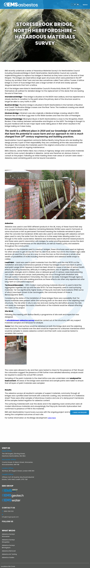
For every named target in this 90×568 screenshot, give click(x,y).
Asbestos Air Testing (9, 554)
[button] (85, 4)
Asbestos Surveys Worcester (8, 535)
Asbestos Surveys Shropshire (8, 541)
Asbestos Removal (8, 551)
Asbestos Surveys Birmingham (8, 546)
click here (52, 418)
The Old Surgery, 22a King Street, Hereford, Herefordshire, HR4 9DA (13, 456)
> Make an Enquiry (79, 412)
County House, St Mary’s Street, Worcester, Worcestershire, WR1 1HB (17, 465)
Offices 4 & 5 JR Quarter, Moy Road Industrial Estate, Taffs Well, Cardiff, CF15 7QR (18, 479)
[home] (24, 4)
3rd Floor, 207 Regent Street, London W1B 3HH (18, 472)
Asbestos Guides (8, 557)
